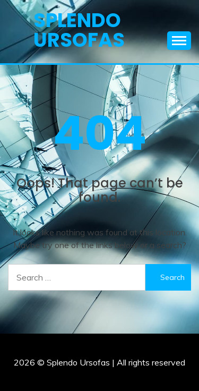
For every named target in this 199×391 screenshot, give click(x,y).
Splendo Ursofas (79, 30)
